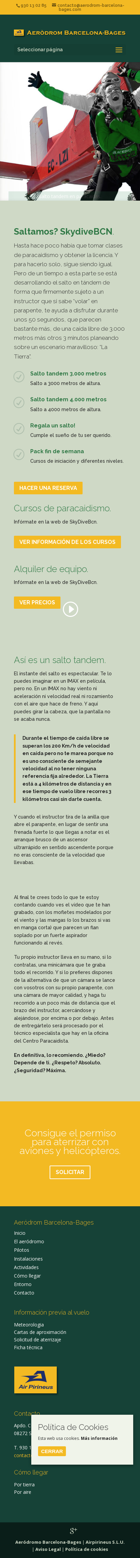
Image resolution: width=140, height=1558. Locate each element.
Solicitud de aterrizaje (37, 1339)
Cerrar (52, 1451)
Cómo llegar (27, 1275)
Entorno (23, 1284)
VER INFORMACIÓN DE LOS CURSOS (67, 542)
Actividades (26, 1267)
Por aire (22, 1492)
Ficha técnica (28, 1347)
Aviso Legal (48, 1549)
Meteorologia (29, 1324)
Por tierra (24, 1484)
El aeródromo (29, 1241)
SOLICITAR (70, 1172)
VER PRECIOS (37, 602)
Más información (99, 1438)
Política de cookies (86, 1549)
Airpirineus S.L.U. (105, 1542)
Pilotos (21, 1250)
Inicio (19, 1233)
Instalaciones (28, 1258)
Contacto (24, 1292)
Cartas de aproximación (40, 1332)
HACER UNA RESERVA (48, 488)
